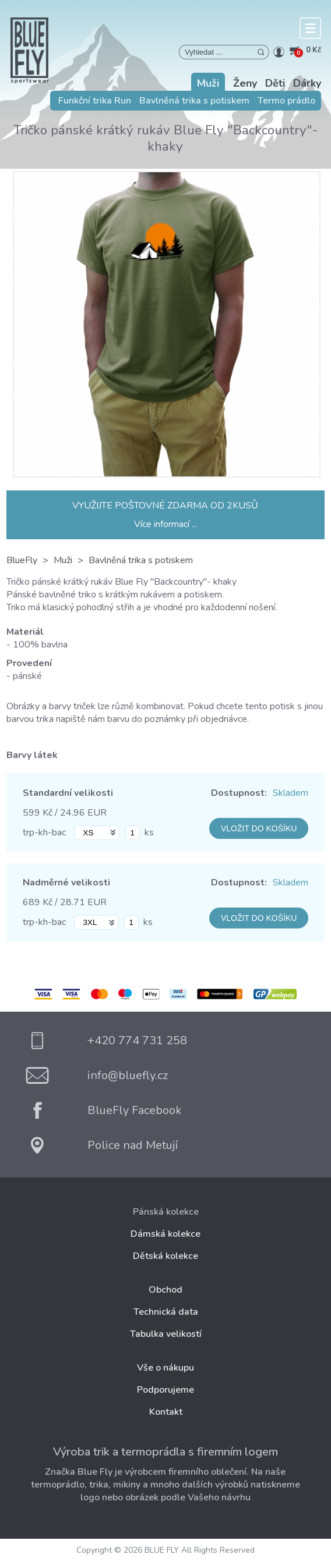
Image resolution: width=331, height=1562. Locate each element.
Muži (208, 83)
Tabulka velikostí (166, 1334)
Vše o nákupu (165, 1367)
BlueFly (21, 560)
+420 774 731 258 (137, 1040)
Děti (275, 83)
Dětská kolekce (165, 1256)
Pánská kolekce (166, 1211)
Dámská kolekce (165, 1233)
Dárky (307, 83)
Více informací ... (165, 524)
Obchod (165, 1289)
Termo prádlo (286, 100)
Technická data (165, 1311)
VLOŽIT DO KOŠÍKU (259, 828)
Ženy (245, 83)
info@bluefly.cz (127, 1075)
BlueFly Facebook (134, 1110)
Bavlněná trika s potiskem (194, 100)
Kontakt (165, 1412)
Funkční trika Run (94, 100)
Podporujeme (165, 1389)
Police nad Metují (132, 1145)
